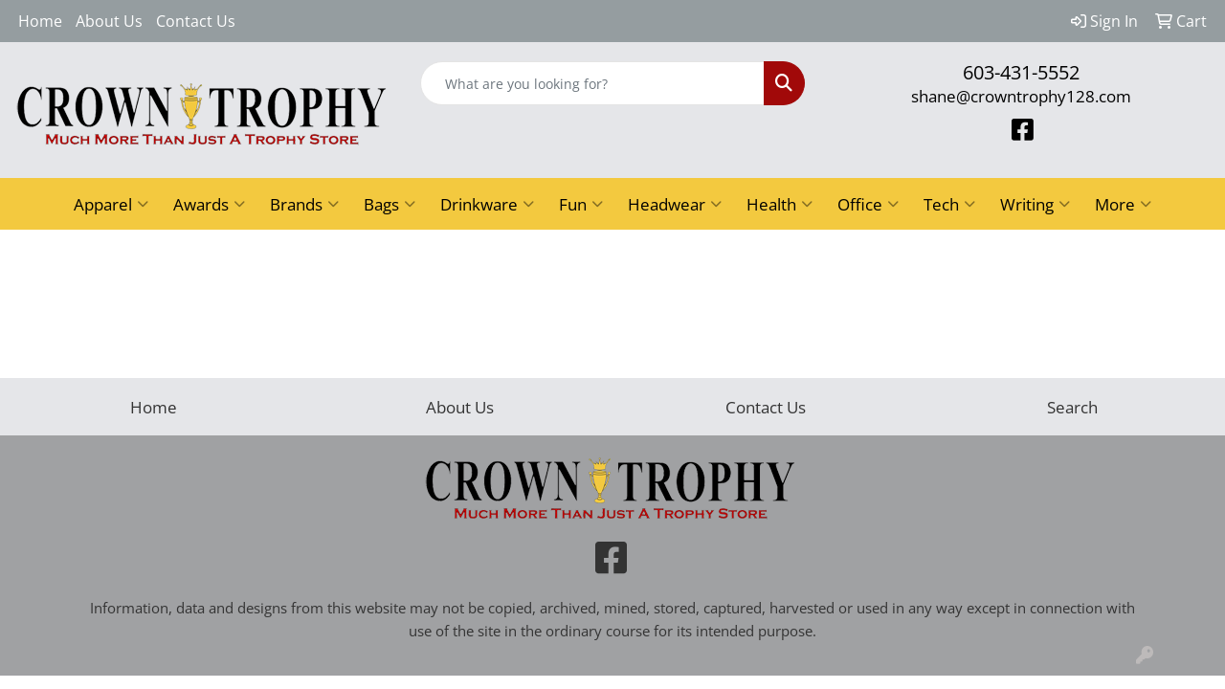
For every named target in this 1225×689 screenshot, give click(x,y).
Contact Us (195, 21)
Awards (209, 203)
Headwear (675, 203)
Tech (949, 203)
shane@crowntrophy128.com (1021, 95)
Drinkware (487, 203)
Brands (304, 203)
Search (1072, 406)
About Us (109, 21)
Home (40, 21)
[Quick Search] (593, 83)
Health (779, 203)
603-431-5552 (1021, 72)
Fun (581, 203)
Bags (389, 203)
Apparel (111, 203)
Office (868, 203)
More (1123, 203)
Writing (1035, 203)
